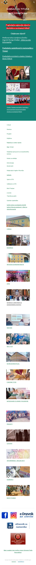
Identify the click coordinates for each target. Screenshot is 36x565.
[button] (2, 2)
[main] (18, 10)
